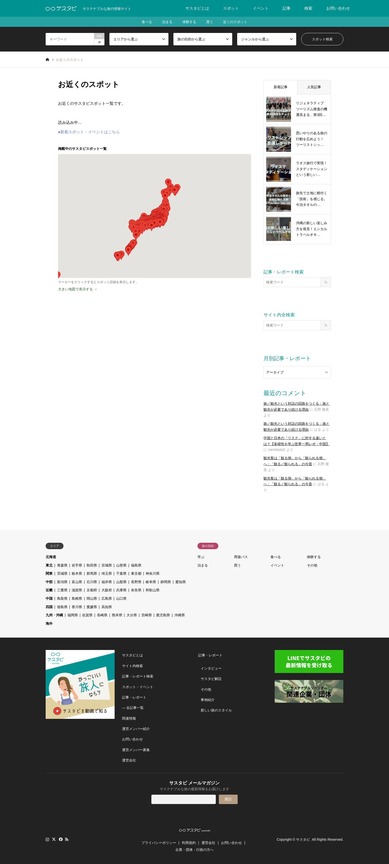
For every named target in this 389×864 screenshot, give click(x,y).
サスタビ (303, 839)
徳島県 (62, 607)
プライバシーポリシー (158, 843)
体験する (189, 22)
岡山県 (92, 598)
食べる (147, 22)
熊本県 (117, 615)
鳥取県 (62, 598)
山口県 (121, 598)
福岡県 (72, 615)
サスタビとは (197, 8)
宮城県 (106, 565)
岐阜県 (151, 582)
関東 (49, 573)
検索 (308, 8)
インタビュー (211, 668)
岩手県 (77, 565)
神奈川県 (153, 573)
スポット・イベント (137, 687)
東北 (49, 565)
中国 (49, 598)
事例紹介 (208, 700)
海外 (49, 623)
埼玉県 (106, 573)
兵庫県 (121, 590)
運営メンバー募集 (136, 750)
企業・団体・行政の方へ (194, 850)
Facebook (60, 839)
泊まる (167, 22)
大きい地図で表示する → (77, 289)
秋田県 (92, 565)
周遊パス (241, 557)
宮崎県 (146, 615)
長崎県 (102, 615)
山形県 (121, 565)
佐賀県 (87, 615)
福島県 (136, 565)
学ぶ (200, 557)
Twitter (54, 839)
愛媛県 (92, 607)
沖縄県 (179, 615)
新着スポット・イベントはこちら (90, 132)
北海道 (51, 557)
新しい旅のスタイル (216, 710)
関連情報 (129, 718)
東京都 (136, 573)
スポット (231, 8)
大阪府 (106, 590)
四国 (49, 607)
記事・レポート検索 (137, 676)
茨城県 (62, 573)
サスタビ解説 (211, 679)
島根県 (77, 598)
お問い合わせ (338, 8)
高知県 (106, 607)
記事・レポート (134, 697)
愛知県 (180, 582)
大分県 (132, 615)
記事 (287, 8)
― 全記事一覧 (133, 708)
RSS (66, 839)
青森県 (62, 565)
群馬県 (92, 573)
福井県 (106, 582)
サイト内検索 (132, 666)
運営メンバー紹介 (136, 729)
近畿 (49, 590)
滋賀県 (77, 590)
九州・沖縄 (54, 615)
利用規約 (189, 843)
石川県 (92, 582)
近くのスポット (235, 22)
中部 (49, 582)
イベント (261, 8)
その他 (312, 565)
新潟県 (62, 582)
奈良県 (136, 590)
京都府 (92, 590)
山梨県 (121, 582)
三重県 (62, 590)
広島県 (106, 598)
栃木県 (77, 573)
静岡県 (166, 582)
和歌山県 (153, 590)
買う (209, 22)
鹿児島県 (163, 615)
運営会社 (129, 760)
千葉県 (121, 573)
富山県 (77, 582)
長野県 (136, 582)
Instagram (47, 839)
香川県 (77, 607)
